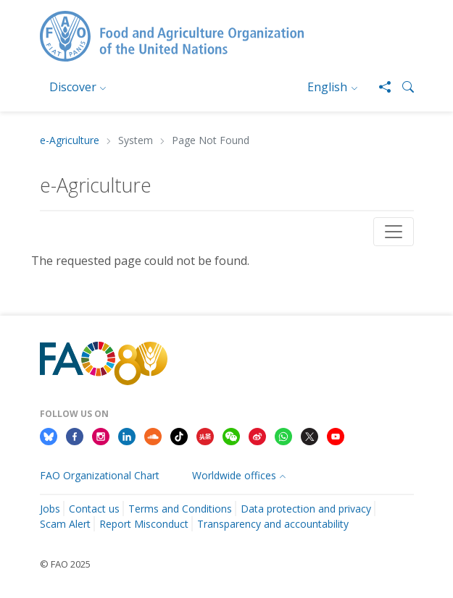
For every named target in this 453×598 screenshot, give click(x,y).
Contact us (94, 508)
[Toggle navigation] (393, 231)
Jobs (50, 508)
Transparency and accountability (273, 524)
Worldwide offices (234, 475)
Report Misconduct (143, 524)
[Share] (379, 87)
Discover (72, 87)
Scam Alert (65, 524)
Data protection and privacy (306, 508)
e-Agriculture (69, 141)
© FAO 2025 (65, 563)
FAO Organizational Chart (99, 475)
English (327, 87)
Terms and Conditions (180, 508)
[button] (402, 87)
